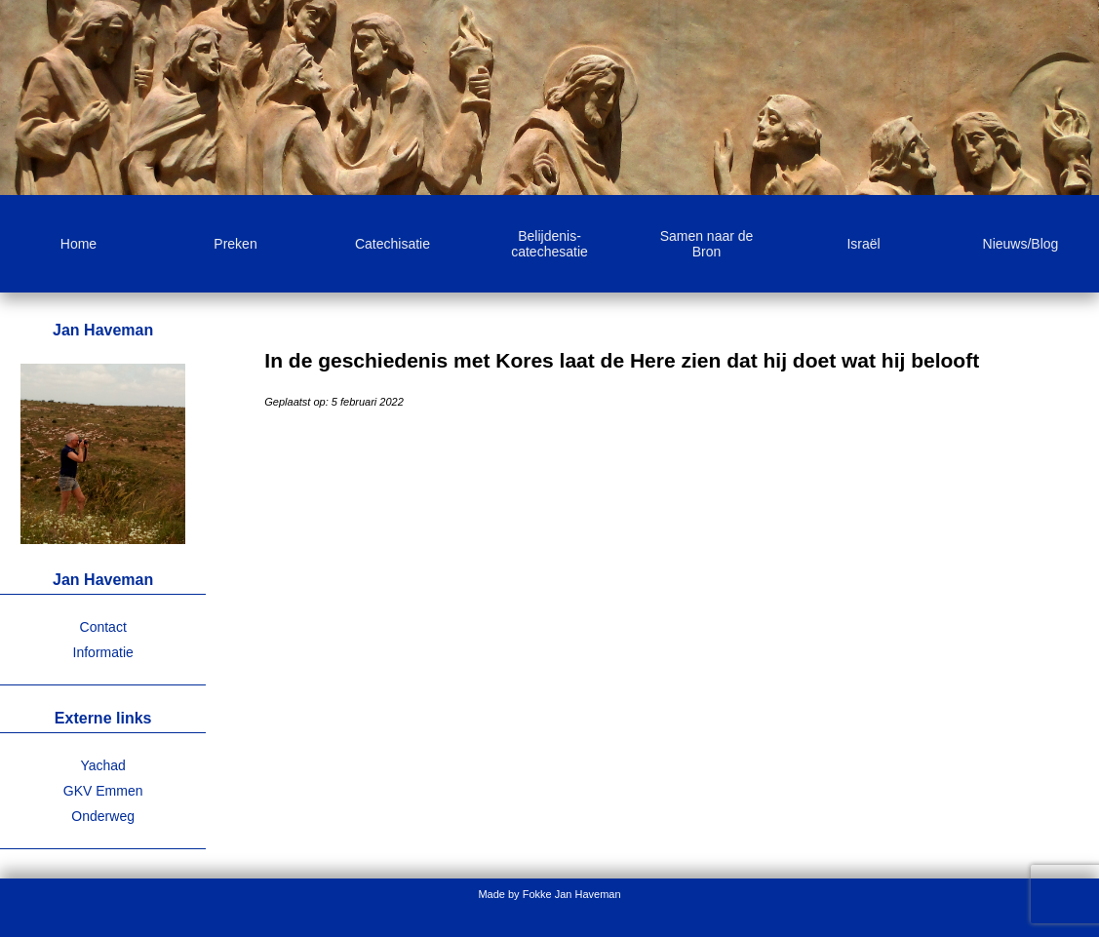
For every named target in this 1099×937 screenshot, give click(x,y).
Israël (863, 244)
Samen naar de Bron (707, 243)
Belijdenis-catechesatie (549, 243)
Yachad (102, 765)
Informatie (103, 652)
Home (78, 244)
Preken (235, 244)
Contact (103, 627)
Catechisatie (392, 244)
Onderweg (103, 816)
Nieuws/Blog (1021, 244)
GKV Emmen (103, 791)
